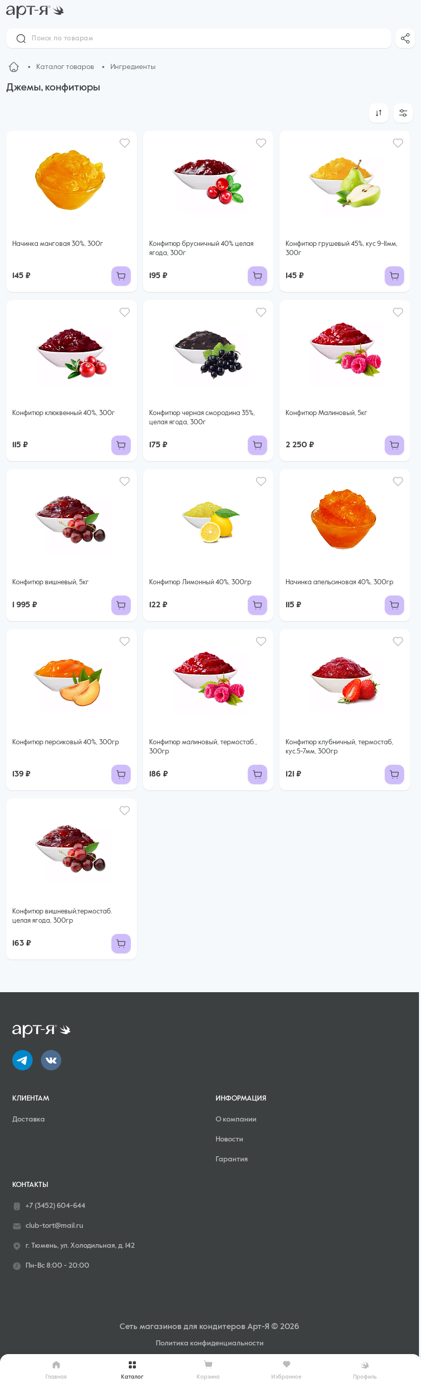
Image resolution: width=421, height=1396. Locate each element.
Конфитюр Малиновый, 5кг (326, 413)
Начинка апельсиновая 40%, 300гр (339, 582)
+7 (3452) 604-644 (48, 1206)
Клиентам (30, 1098)
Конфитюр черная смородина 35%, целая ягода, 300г (202, 418)
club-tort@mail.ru (47, 1226)
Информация (241, 1098)
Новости (229, 1139)
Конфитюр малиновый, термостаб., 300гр (203, 747)
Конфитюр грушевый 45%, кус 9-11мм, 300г (341, 249)
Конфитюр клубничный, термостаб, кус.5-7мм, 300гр (339, 747)
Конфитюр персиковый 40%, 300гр (65, 742)
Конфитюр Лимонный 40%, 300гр (200, 582)
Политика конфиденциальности (210, 1343)
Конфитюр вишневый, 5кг (50, 582)
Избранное (286, 1370)
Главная (56, 1370)
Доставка (28, 1119)
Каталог (132, 1370)
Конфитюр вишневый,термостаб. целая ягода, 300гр (62, 916)
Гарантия (232, 1159)
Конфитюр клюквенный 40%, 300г (63, 413)
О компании (236, 1119)
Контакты (30, 1184)
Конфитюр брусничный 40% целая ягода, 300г (201, 249)
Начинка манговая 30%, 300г (57, 244)
